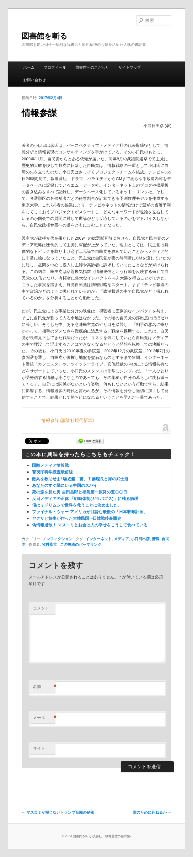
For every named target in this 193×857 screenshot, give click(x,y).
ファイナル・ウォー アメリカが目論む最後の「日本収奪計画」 (89, 511)
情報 (155, 539)
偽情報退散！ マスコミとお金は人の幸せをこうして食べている (89, 525)
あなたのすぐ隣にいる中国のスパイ (64, 485)
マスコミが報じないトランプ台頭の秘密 (58, 812)
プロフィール (55, 67)
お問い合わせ (34, 80)
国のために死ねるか (152, 812)
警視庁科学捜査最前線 (52, 472)
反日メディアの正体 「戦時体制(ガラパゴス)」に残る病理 (85, 498)
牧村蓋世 (49, 544)
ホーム (29, 67)
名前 (44, 686)
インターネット (98, 539)
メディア (121, 539)
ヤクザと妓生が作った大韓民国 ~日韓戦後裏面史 (76, 518)
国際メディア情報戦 (50, 465)
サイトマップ (129, 67)
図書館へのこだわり (92, 67)
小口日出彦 (140, 539)
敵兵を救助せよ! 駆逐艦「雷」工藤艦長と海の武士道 (80, 478)
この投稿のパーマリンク (80, 544)
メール (44, 717)
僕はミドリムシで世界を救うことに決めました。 (77, 505)
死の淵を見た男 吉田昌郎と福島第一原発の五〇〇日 (79, 492)
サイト (39, 748)
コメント (41, 608)
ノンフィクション (57, 539)
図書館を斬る (44, 36)
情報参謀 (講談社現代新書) (67, 420)
